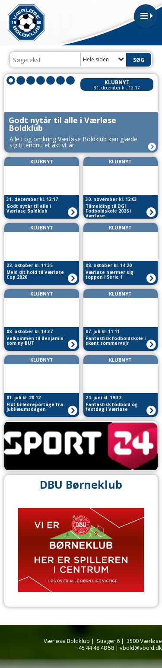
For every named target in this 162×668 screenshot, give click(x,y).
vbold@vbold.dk (141, 648)
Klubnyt (117, 82)
